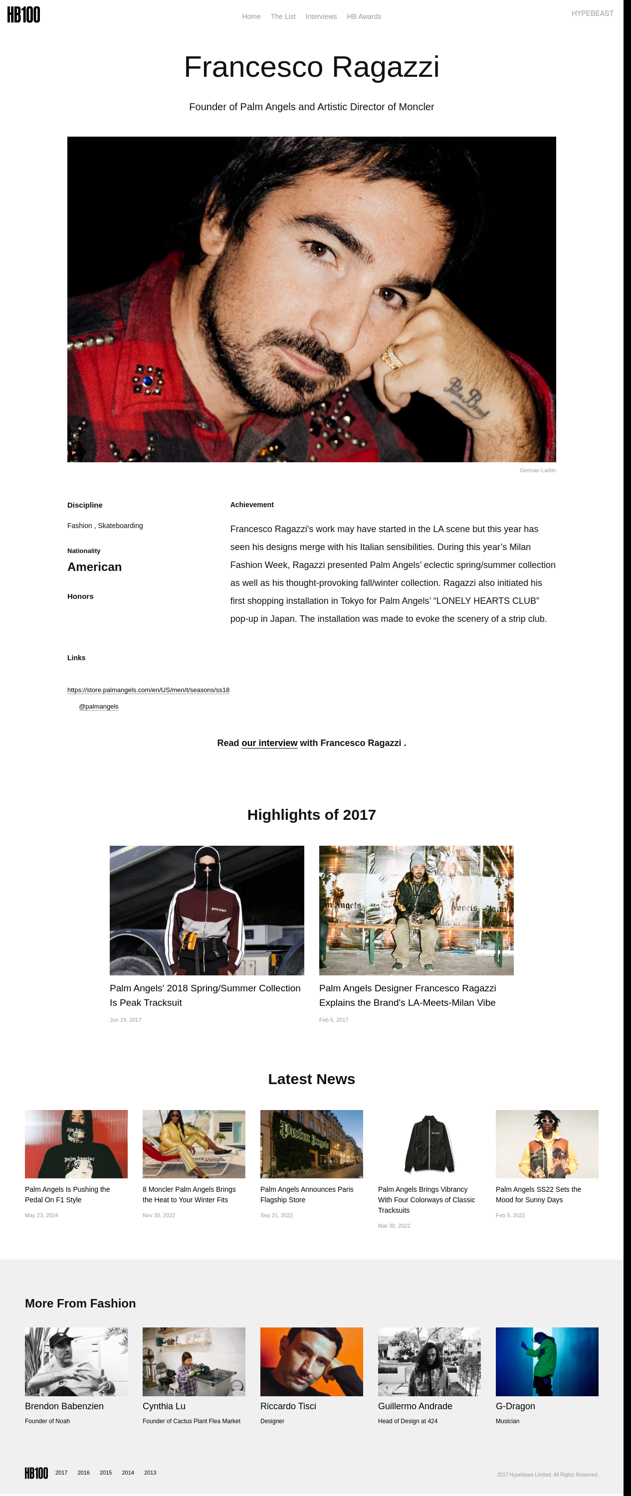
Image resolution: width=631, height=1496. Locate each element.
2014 (128, 1473)
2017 (61, 1473)
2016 (83, 1473)
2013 (150, 1473)
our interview (269, 743)
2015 (106, 1473)
